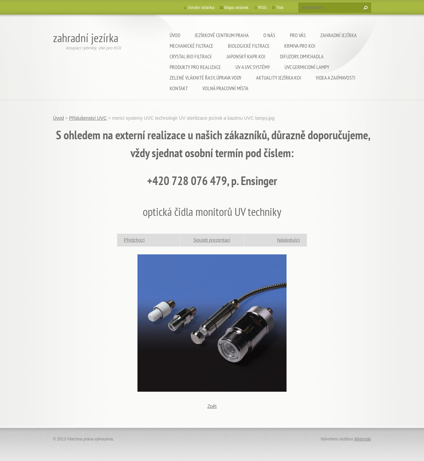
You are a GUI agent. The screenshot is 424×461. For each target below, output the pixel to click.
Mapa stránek (236, 7)
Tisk (280, 7)
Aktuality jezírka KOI (278, 77)
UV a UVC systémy (253, 67)
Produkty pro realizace (195, 67)
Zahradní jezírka (338, 35)
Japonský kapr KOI (246, 56)
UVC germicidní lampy (307, 67)
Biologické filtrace (249, 45)
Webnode (362, 439)
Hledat (365, 8)
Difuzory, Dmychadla (302, 56)
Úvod (175, 35)
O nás (269, 35)
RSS (262, 7)
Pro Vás (298, 35)
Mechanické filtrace (191, 45)
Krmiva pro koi (299, 45)
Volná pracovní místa (225, 88)
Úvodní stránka (201, 7)
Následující (288, 240)
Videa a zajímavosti (335, 77)
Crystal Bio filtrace (191, 56)
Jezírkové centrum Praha (222, 35)
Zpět (212, 406)
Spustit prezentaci (211, 240)
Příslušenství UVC (88, 118)
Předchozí (134, 240)
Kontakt (179, 88)
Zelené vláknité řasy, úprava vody (205, 77)
